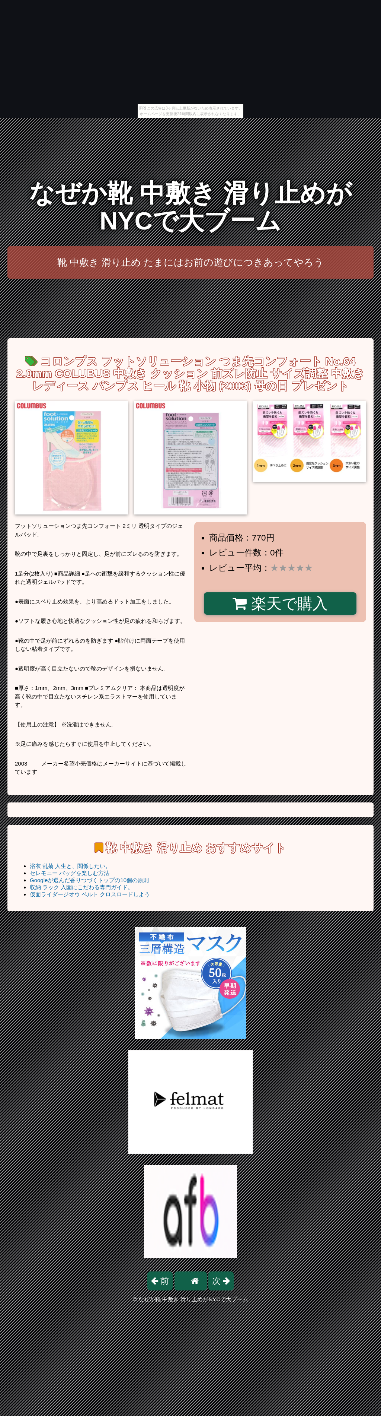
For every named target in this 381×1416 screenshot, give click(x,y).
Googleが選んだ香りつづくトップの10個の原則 (89, 880)
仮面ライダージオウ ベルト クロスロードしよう (90, 894)
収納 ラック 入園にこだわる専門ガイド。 (81, 887)
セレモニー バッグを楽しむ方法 (69, 873)
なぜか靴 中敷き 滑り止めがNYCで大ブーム (190, 207)
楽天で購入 (280, 603)
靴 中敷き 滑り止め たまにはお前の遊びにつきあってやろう (190, 262)
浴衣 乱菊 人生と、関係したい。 (70, 866)
